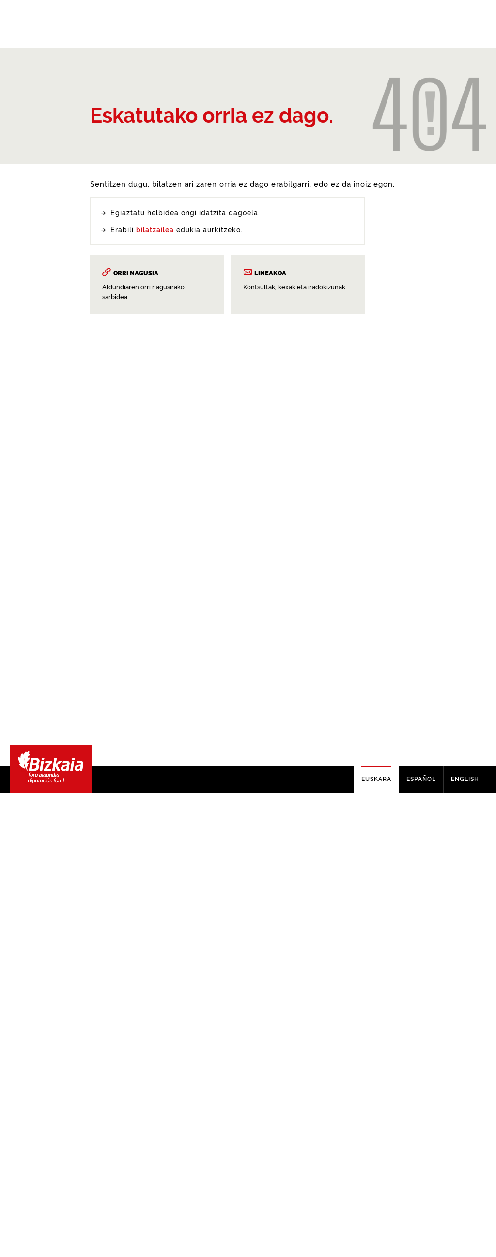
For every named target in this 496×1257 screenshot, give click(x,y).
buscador (162, 723)
